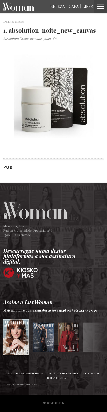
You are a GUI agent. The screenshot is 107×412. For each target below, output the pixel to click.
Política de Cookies (63, 373)
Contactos (91, 373)
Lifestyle (92, 6)
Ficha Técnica (56, 378)
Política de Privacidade (25, 373)
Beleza (57, 6)
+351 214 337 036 (84, 310)
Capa (74, 6)
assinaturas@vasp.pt (49, 310)
